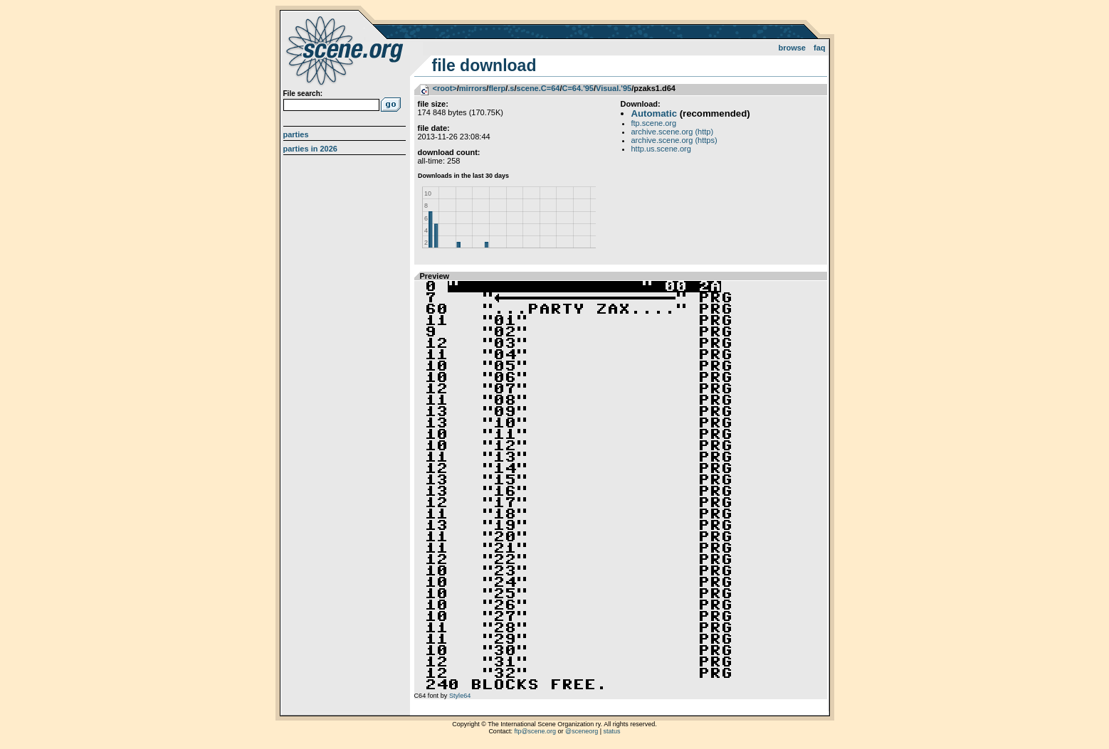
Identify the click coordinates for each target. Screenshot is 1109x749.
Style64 (460, 695)
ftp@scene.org (535, 731)
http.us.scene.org (661, 148)
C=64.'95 (578, 88)
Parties (296, 134)
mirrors (473, 88)
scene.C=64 (538, 88)
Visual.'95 (613, 88)
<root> (445, 88)
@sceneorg (581, 731)
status (612, 731)
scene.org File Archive (346, 50)
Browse (792, 47)
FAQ (820, 47)
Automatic (654, 113)
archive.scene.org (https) (674, 140)
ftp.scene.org (654, 123)
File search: (303, 93)
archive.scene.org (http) (672, 131)
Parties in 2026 (310, 148)
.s (511, 88)
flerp (496, 88)
